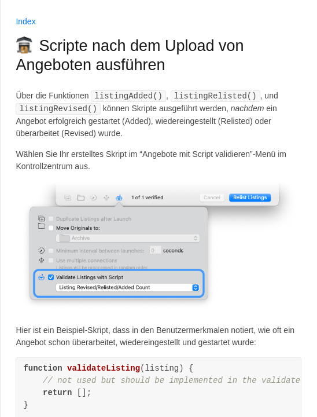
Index (25, 21)
